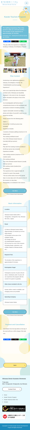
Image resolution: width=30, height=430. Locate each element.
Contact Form (12, 389)
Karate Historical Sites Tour (11, 399)
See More (15, 190)
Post (16, 41)
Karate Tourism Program (10, 397)
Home (5, 395)
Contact (6, 402)
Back (15, 365)
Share (7, 41)
